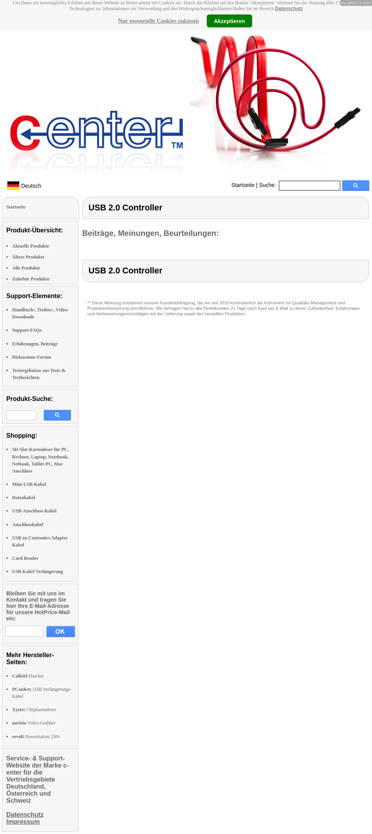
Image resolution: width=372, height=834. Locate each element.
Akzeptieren (229, 21)
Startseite (243, 185)
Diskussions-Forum (31, 357)
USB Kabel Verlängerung (37, 571)
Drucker (28, 676)
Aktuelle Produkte (30, 246)
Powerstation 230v (36, 736)
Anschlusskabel (27, 524)
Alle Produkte (26, 268)
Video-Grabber (34, 723)
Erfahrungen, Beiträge (35, 344)
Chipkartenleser (34, 709)
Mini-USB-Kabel (29, 484)
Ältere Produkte (28, 257)
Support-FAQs (27, 330)
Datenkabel (23, 497)
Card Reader (25, 558)
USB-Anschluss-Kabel (34, 511)
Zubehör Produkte (30, 279)
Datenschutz (289, 8)
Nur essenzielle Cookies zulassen (158, 21)
